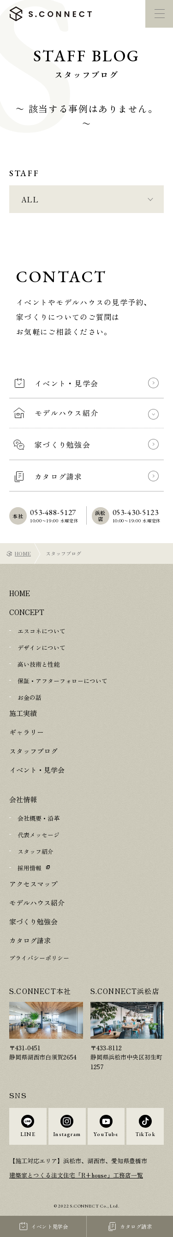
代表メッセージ (39, 834)
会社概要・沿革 (39, 818)
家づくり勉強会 (33, 921)
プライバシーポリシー (39, 957)
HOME (23, 553)
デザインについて (42, 647)
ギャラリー (26, 732)
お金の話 (30, 697)
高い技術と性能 (39, 664)
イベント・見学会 (37, 770)
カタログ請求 (30, 940)
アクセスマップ (33, 883)
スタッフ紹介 (36, 851)
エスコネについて (42, 631)
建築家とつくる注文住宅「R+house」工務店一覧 (76, 1175)
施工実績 (23, 713)
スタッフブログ (33, 751)
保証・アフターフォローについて (62, 680)
